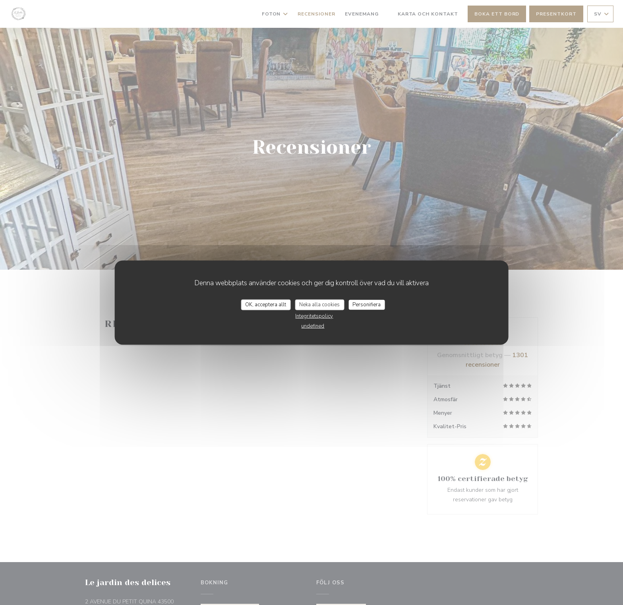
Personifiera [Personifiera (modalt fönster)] (366, 304)
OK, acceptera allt (265, 304)
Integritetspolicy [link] (314, 316)
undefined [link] (312, 326)
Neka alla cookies (319, 304)
